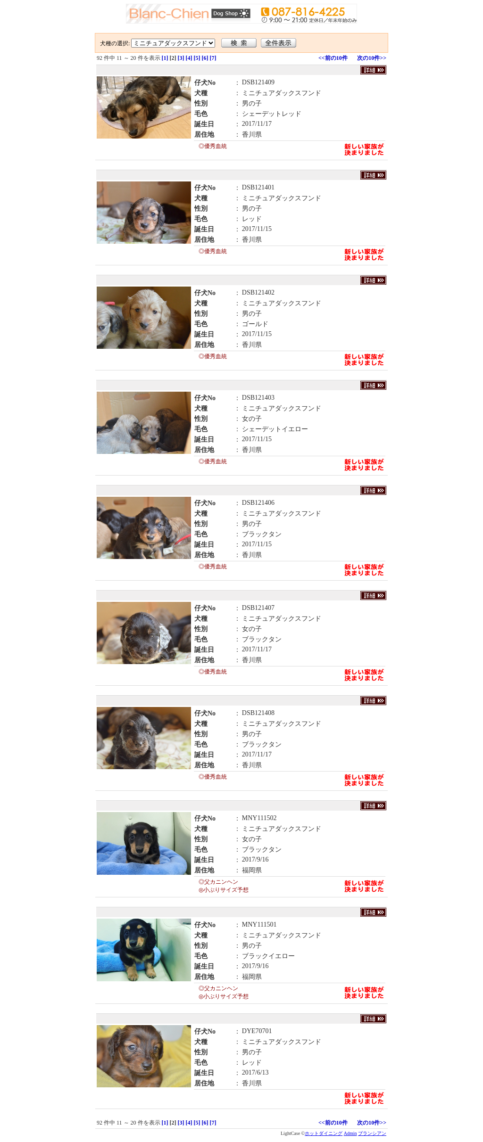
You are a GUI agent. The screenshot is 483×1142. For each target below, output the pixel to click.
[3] (181, 58)
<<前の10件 (333, 58)
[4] (189, 58)
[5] (197, 58)
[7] (213, 58)
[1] (165, 58)
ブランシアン (372, 1133)
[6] (205, 58)
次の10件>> (371, 58)
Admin (350, 1133)
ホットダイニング (323, 1133)
